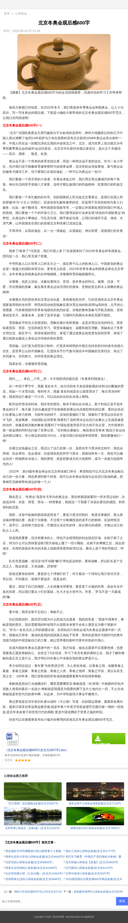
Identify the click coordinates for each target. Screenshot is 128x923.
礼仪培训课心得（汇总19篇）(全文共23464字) (34, 873)
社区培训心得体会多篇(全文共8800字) (29, 862)
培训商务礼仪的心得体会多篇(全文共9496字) (33, 879)
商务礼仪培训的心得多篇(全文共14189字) (31, 867)
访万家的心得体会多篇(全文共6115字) (89, 867)
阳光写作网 (58, 917)
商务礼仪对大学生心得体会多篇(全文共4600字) (34, 856)
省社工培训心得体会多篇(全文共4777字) (90, 851)
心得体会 (21, 13)
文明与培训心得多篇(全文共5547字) (87, 873)
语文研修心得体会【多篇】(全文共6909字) (91, 862)
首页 (7, 13)
